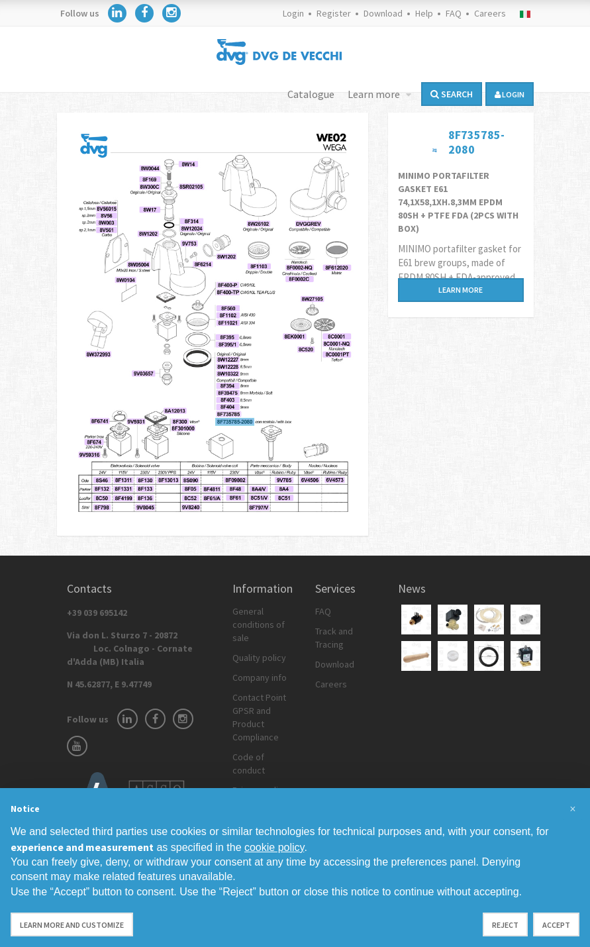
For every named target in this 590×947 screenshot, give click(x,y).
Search (451, 94)
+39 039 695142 (97, 613)
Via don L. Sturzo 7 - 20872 (130, 648)
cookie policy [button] (274, 847)
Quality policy (259, 658)
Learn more (375, 94)
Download (383, 13)
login (509, 94)
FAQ (454, 13)
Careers (490, 13)
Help (424, 13)
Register (334, 13)
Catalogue (310, 94)
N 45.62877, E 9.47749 (109, 684)
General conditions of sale (258, 624)
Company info (259, 677)
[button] (572, 809)
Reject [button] (505, 925)
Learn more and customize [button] (72, 925)
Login (293, 13)
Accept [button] (556, 925)
